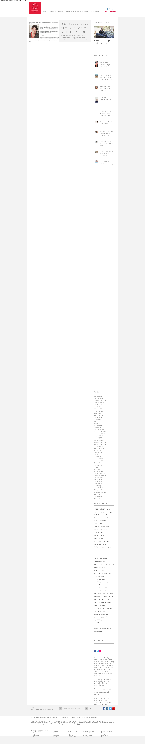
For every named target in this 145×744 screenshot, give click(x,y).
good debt (103, 628)
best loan (105, 556)
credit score (105, 591)
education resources (100, 602)
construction (106, 582)
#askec (102, 512)
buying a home (98, 573)
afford (111, 547)
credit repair (97, 591)
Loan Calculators (105, 736)
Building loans (88, 735)
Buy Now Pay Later (103, 515)
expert (104, 605)
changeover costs (99, 576)
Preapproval (104, 734)
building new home (99, 567)
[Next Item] (111, 32)
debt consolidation (108, 593)
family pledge (98, 611)
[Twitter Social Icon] (110, 708)
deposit (105, 596)
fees (104, 611)
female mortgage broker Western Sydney (104, 617)
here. (78, 724)
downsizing (97, 599)
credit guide (84, 721)
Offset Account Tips (99, 541)
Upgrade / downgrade (106, 731)
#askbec (108, 509)
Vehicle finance (88, 736)
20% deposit (109, 512)
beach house (98, 556)
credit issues (106, 588)
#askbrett (96, 512)
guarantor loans (98, 631)
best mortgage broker (100, 558)
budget (105, 564)
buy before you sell (99, 570)
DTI (107, 518)
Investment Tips (98, 532)
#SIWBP (102, 509)
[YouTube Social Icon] (113, 708)
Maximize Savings (99, 535)
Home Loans (88, 734)
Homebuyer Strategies (100, 529)
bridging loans (98, 564)
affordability (97, 550)
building (111, 564)
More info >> (93, 709)
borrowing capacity (99, 561)
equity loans (97, 605)
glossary (96, 628)
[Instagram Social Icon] (100, 651)
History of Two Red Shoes (101, 526)
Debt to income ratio (100, 521)
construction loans (99, 585)
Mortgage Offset (98, 538)
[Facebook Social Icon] (104, 708)
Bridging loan (104, 735)
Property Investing (89, 732)
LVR (105, 532)
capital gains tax (108, 573)
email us (79, 717)
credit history (97, 588)
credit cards (109, 585)
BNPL (95, 515)
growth (109, 628)
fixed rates (108, 626)
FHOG (95, 523)
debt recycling (98, 596)
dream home (105, 599)
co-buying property (99, 579)
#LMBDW (96, 509)
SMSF (108, 541)
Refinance (104, 732)
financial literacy (98, 620)
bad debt (110, 553)
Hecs (100, 523)
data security (97, 593)
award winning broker (100, 553)
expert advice (98, 608)
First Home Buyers (89, 731)
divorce (111, 596)
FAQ (108, 521)
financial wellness (99, 623)
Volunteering (105, 547)
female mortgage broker (101, 614)
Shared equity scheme (100, 544)
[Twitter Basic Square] (98, 651)
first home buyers (99, 626)
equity (109, 602)
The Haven (97, 547)
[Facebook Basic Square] (95, 651)
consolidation (98, 582)
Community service (99, 518)
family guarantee (108, 608)
